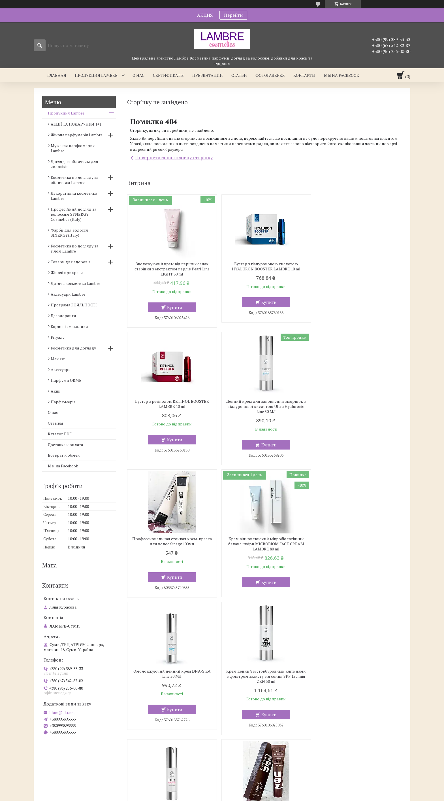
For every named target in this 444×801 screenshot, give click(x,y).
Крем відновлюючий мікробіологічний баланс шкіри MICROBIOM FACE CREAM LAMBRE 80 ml (358, 406)
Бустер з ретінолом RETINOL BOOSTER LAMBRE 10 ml (357, 266)
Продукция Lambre (96, 75)
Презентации (207, 75)
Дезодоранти (63, 315)
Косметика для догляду (73, 348)
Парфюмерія (63, 401)
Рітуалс (58, 337)
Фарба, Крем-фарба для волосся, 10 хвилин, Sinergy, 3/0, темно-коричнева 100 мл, (357, 681)
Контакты (304, 75)
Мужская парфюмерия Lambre (73, 148)
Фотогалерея (270, 75)
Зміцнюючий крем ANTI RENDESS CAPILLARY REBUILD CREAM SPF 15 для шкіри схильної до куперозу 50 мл (264, 681)
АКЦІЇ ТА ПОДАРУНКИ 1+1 (76, 124)
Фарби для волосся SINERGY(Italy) (69, 232)
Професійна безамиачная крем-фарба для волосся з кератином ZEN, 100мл (171, 679)
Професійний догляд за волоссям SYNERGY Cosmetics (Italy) (73, 214)
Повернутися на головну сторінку (174, 157)
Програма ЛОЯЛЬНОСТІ (74, 305)
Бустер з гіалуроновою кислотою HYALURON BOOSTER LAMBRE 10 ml (264, 266)
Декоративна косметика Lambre (74, 195)
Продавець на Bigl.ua (222, 790)
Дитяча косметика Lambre (75, 283)
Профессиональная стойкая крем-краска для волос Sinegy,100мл (264, 404)
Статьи (239, 75)
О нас (138, 75)
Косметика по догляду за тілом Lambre (74, 248)
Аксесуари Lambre (68, 294)
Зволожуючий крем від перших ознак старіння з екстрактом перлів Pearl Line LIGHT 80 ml (171, 269)
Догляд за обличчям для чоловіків (74, 164)
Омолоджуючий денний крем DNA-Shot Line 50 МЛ (171, 541)
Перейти (233, 15)
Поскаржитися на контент (212, 795)
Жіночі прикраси (67, 272)
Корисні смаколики (69, 326)
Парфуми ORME (66, 380)
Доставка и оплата (65, 444)
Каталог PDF (60, 433)
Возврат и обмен (64, 455)
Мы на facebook (341, 75)
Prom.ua (248, 785)
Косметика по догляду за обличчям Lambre (74, 180)
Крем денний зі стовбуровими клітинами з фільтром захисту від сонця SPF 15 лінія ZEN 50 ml (264, 544)
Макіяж (58, 358)
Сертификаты (168, 75)
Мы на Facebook (63, 466)
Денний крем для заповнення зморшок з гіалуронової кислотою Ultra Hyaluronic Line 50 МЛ (171, 406)
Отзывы (55, 423)
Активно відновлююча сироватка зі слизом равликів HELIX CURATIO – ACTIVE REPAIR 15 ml (357, 544)
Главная (56, 75)
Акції (56, 391)
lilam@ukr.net (62, 712)
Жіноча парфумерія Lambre (77, 134)
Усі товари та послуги (374, 748)
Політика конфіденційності (257, 795)
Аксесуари (61, 369)
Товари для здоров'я (71, 261)
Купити (174, 307)
